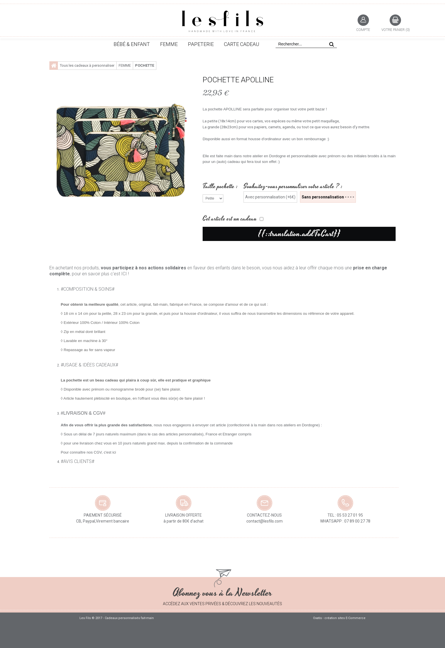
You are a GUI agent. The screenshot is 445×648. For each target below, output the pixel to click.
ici (114, 452)
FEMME (169, 44)
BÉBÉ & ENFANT (132, 44)
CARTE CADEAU (241, 44)
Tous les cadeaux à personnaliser (87, 65)
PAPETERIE (201, 44)
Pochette (144, 65)
